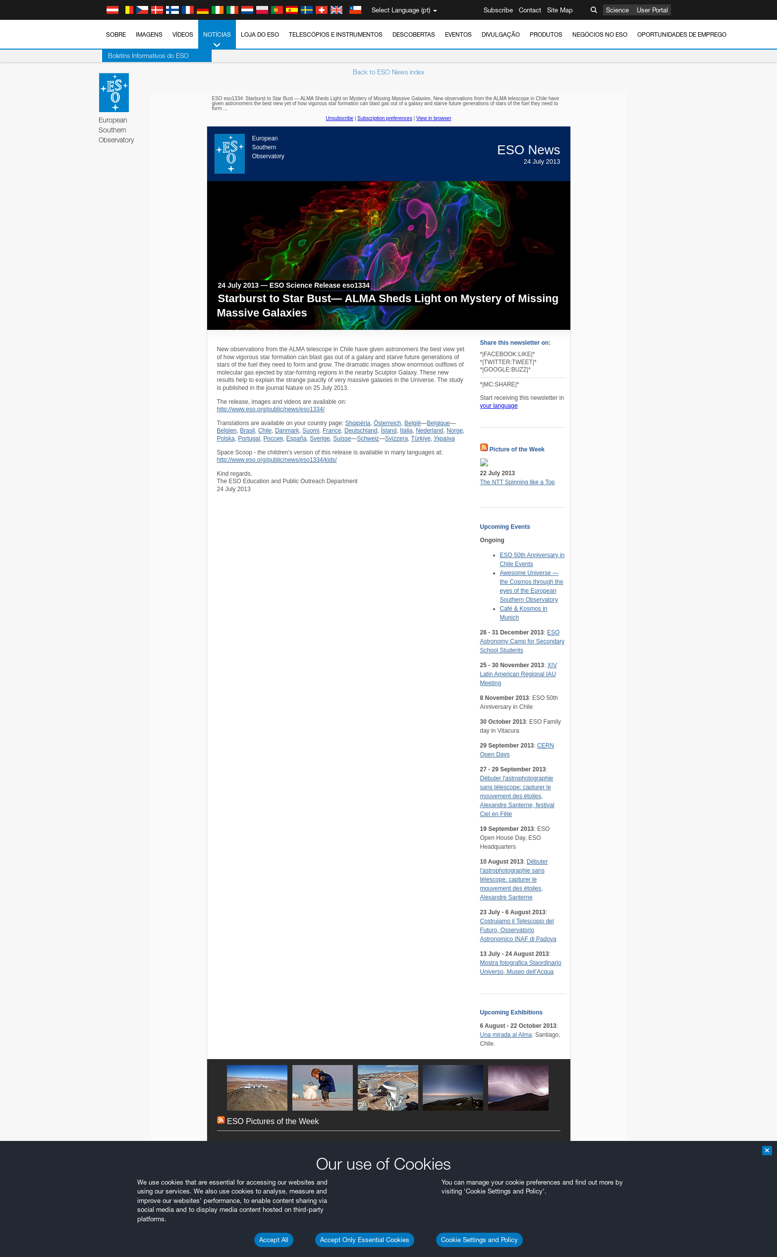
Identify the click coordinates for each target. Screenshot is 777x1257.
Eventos (458, 34)
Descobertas (413, 34)
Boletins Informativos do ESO (147, 56)
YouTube (99, 1213)
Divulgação (501, 34)
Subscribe (498, 10)
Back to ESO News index (388, 72)
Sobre (116, 34)
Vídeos (182, 34)
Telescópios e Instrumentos (336, 34)
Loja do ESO (260, 34)
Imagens (149, 34)
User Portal (652, 10)
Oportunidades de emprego (681, 34)
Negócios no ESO (599, 34)
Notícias (217, 40)
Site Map (560, 10)
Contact (530, 10)
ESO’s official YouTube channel (311, 1213)
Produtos (546, 34)
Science (617, 10)
